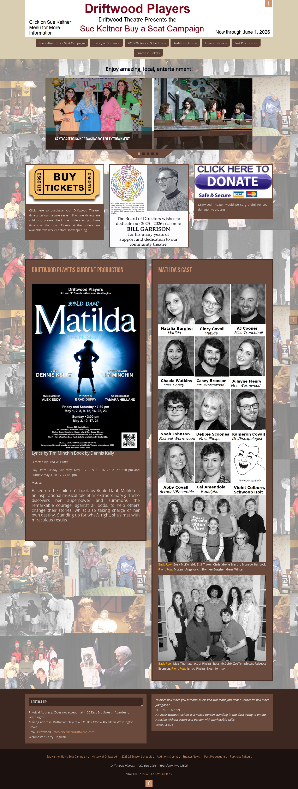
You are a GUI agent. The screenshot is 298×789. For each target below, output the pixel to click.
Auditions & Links (167, 756)
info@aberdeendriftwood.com (73, 732)
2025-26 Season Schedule (136, 756)
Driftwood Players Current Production (78, 270)
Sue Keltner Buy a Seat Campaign (67, 756)
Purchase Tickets (240, 756)
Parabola (148, 774)
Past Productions (214, 756)
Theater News (191, 756)
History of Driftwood (104, 756)
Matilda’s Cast (175, 270)
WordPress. (165, 774)
